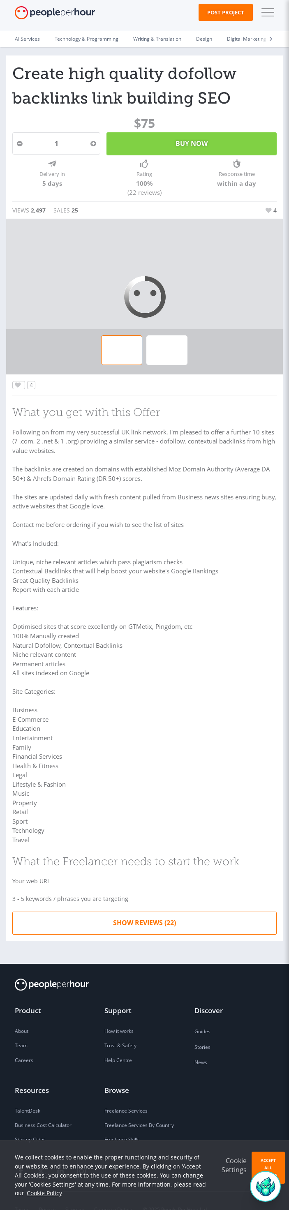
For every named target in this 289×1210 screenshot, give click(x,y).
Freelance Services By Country (139, 1108)
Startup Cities (30, 1123)
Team (21, 1028)
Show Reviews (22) (144, 905)
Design (204, 38)
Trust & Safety (120, 1028)
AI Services (27, 38)
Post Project (225, 12)
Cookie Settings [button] (234, 1165)
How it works (119, 1014)
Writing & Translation (157, 38)
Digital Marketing (246, 38)
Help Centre (118, 1043)
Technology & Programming (86, 38)
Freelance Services (126, 1094)
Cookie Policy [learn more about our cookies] (44, 1193)
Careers (24, 1043)
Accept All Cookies (268, 1167)
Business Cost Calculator (43, 1108)
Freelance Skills (122, 1123)
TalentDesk (27, 1094)
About (21, 1014)
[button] (266, 12)
